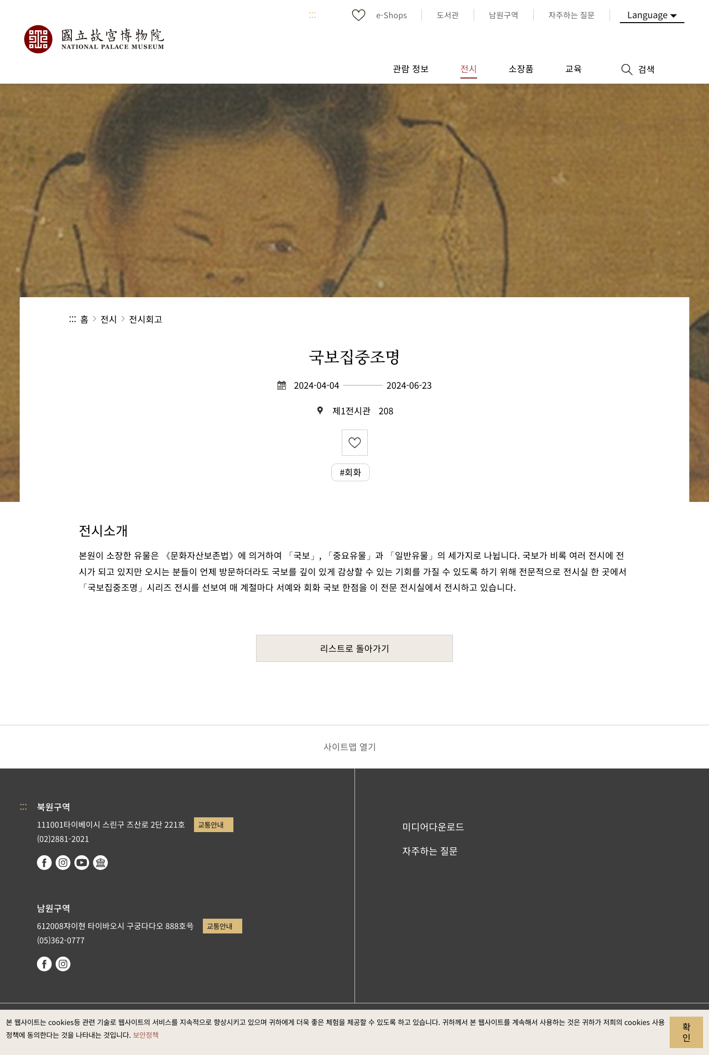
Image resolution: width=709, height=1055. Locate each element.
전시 (108, 318)
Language (647, 14)
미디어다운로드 (433, 827)
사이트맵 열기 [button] (349, 746)
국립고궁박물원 (93, 39)
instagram (63, 862)
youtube (81, 862)
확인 (686, 1032)
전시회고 (145, 318)
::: (312, 14)
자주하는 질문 (430, 851)
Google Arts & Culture (100, 862)
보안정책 (146, 1034)
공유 (532, 319)
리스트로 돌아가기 (354, 648)
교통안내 (211, 824)
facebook (44, 862)
